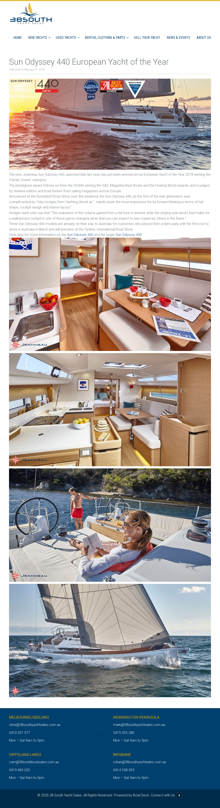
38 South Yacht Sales (66, 795)
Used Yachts (66, 38)
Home (17, 38)
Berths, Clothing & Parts (105, 38)
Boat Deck (141, 795)
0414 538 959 (123, 770)
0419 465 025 (19, 770)
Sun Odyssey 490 (129, 235)
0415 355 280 (123, 733)
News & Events (178, 38)
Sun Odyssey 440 (80, 235)
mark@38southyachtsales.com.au (139, 725)
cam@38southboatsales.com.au (34, 762)
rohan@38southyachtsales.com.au (139, 762)
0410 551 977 (19, 733)
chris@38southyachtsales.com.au (34, 725)
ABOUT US (204, 38)
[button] (50, 37)
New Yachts (37, 38)
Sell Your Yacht (147, 38)
